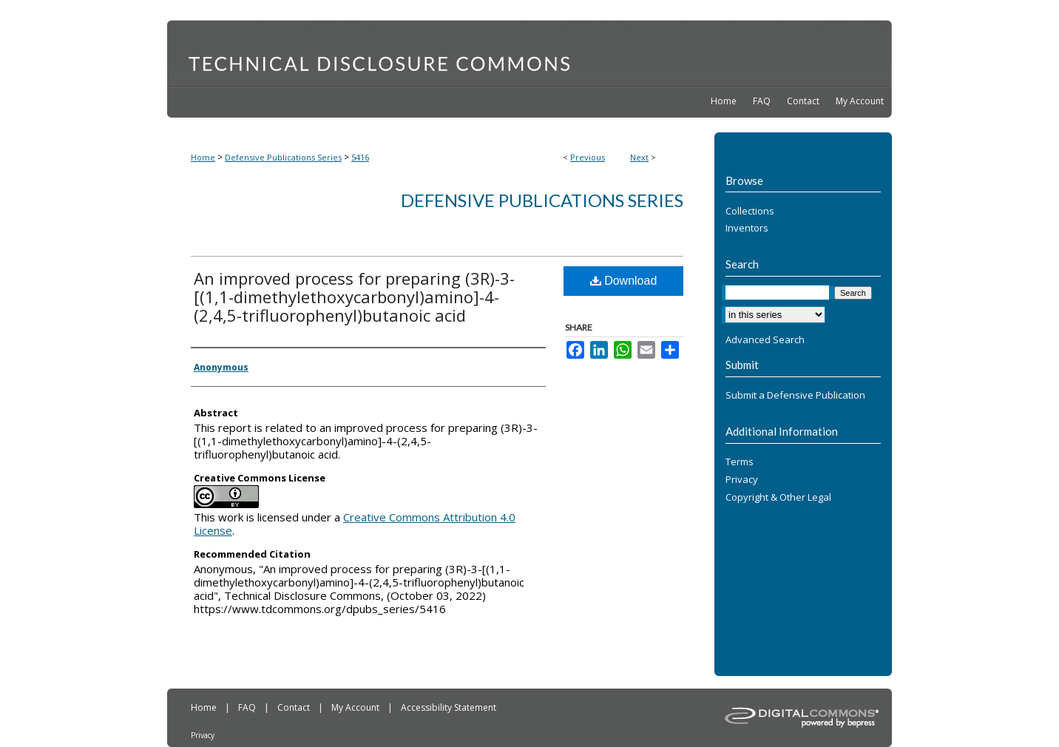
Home (203, 157)
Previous (587, 157)
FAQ (248, 707)
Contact (294, 707)
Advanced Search (765, 339)
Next (639, 157)
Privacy (741, 480)
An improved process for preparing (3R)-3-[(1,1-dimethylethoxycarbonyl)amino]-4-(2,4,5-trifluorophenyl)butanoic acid (354, 296)
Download (623, 280)
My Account (356, 707)
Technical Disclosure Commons (529, 52)
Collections (749, 211)
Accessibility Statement (448, 707)
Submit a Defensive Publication (795, 396)
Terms (739, 462)
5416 (360, 157)
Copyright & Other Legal (778, 498)
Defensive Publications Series (283, 157)
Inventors (746, 228)
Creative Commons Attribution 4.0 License (354, 524)
